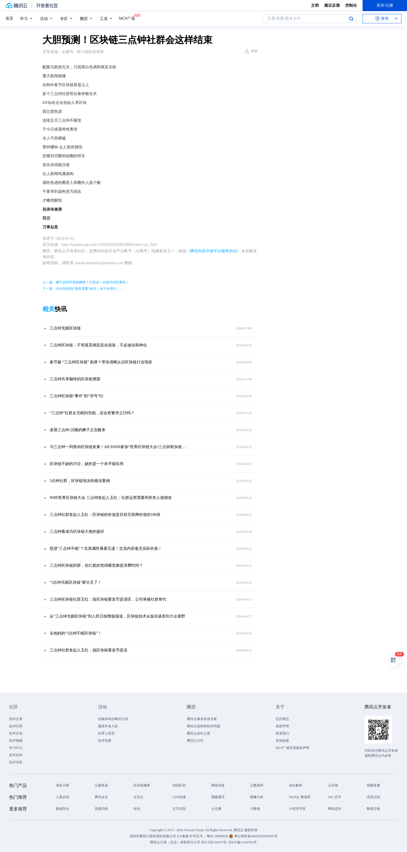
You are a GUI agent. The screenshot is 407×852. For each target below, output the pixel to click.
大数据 (255, 809)
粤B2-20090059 (218, 836)
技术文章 (15, 719)
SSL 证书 (334, 797)
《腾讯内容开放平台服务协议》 (213, 251)
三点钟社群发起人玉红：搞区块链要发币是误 (88, 650)
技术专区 (15, 762)
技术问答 (15, 726)
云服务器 (101, 785)
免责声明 (282, 726)
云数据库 (256, 785)
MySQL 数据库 (300, 797)
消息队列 (179, 785)
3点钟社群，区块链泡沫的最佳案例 (80, 481)
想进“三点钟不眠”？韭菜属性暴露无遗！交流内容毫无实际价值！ (106, 548)
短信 (137, 809)
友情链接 (282, 741)
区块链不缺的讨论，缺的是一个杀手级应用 (87, 464)
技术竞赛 (104, 741)
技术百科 (15, 755)
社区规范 (282, 719)
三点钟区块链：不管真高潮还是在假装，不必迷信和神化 (98, 345)
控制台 (351, 5)
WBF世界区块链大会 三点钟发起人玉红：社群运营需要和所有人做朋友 (111, 498)
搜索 (351, 18)
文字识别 (179, 809)
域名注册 (62, 785)
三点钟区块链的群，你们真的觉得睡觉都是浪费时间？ (96, 565)
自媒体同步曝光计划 (113, 719)
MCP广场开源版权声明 (292, 748)
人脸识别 (62, 797)
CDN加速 (179, 797)
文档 (315, 5)
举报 (251, 51)
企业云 (139, 797)
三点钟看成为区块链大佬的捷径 (77, 531)
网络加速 (218, 785)
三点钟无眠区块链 (65, 328)
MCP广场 (127, 18)
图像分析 (256, 797)
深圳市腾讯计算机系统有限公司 (152, 836)
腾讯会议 (101, 797)
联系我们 (282, 733)
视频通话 (218, 797)
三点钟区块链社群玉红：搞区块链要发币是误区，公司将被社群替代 (108, 599)
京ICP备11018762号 (242, 842)
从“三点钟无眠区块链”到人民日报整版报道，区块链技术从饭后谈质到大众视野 (117, 616)
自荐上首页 (106, 733)
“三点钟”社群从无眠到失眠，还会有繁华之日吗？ (92, 413)
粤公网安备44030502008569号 (256, 836)
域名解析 (295, 785)
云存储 (333, 785)
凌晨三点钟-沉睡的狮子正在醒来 (77, 430)
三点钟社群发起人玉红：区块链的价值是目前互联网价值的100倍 (105, 515)
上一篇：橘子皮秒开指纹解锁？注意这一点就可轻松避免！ (85, 282)
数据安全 (62, 809)
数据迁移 (373, 809)
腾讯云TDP (195, 741)
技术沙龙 (15, 733)
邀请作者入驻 (108, 726)
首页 (9, 18)
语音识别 (373, 797)
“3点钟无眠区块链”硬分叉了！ (76, 582)
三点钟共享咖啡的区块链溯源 (75, 379)
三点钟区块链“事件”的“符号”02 (76, 396)
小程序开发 (297, 809)
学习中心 (15, 748)
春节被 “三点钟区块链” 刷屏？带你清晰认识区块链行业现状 (101, 362)
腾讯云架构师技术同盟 (203, 726)
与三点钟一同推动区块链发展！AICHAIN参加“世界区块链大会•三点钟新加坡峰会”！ (119, 447)
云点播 (216, 809)
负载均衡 (101, 809)
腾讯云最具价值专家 (202, 719)
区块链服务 (142, 785)
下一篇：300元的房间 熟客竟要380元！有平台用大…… (82, 289)
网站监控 (334, 809)
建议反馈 (332, 5)
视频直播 (373, 785)
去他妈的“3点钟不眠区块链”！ (76, 633)
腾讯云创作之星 (198, 733)
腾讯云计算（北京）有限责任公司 (175, 842)
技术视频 (15, 741)
